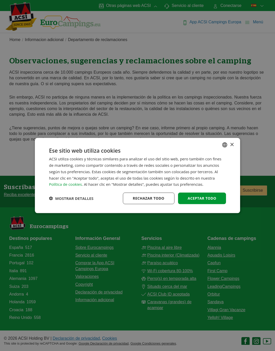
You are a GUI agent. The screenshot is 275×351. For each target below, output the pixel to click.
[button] (71, 198)
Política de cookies (65, 184)
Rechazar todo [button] (148, 198)
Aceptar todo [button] (202, 198)
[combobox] (224, 145)
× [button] (232, 145)
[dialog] (137, 175)
